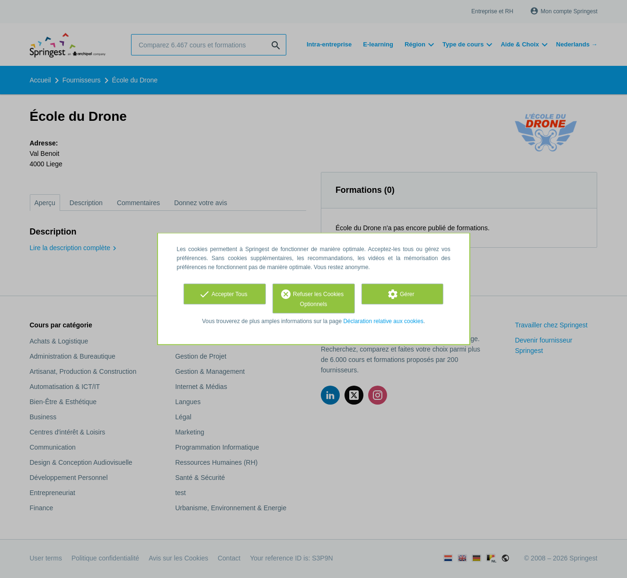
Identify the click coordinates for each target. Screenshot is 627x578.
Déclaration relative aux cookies (383, 321)
